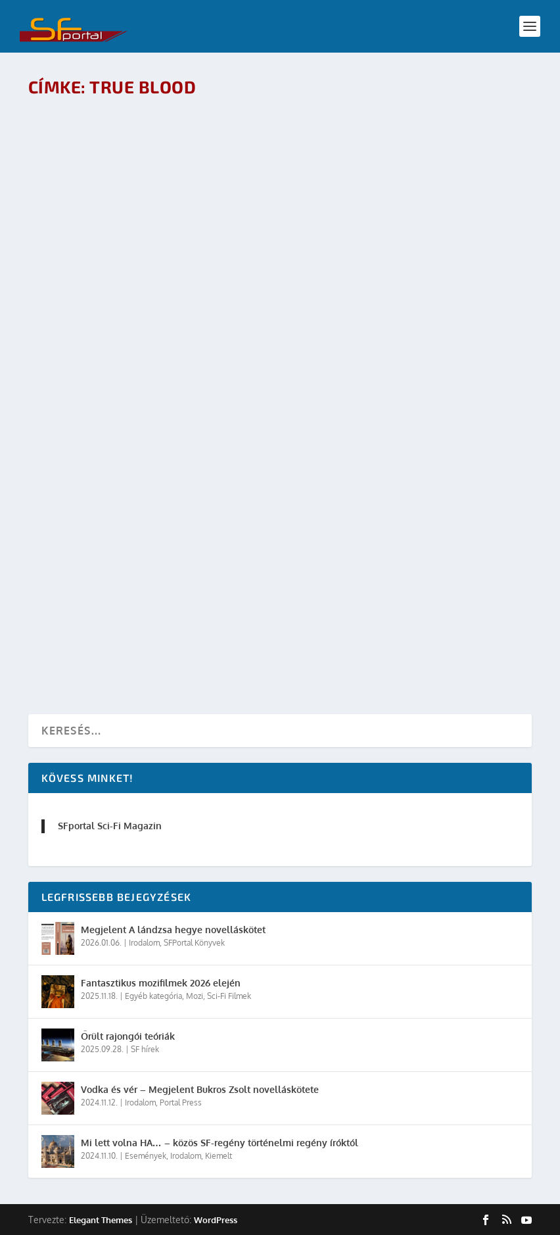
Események (145, 1156)
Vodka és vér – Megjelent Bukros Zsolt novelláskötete (200, 1089)
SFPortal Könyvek (194, 943)
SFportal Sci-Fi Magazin (110, 825)
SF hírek (145, 1049)
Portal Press (181, 1102)
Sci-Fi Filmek (229, 996)
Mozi (194, 996)
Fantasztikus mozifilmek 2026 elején (161, 982)
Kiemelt (218, 1156)
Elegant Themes (100, 1220)
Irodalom (144, 943)
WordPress (215, 1220)
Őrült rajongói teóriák (128, 1036)
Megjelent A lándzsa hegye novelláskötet (173, 929)
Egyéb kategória (153, 996)
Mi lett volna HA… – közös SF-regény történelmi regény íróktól (219, 1142)
